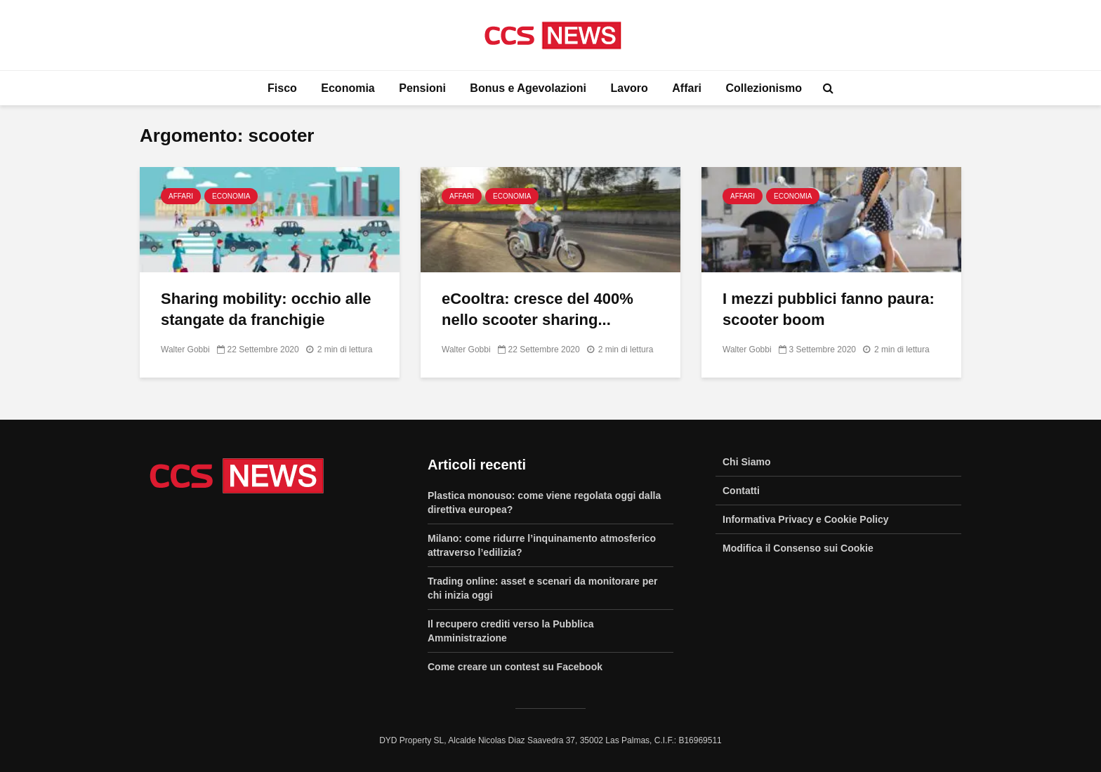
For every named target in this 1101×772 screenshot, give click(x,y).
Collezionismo (764, 88)
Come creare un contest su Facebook (515, 666)
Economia (347, 88)
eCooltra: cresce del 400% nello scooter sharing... (537, 309)
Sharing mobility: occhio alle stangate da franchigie (266, 309)
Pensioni (422, 88)
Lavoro (628, 88)
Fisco (282, 88)
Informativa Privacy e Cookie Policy (806, 519)
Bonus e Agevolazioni (528, 88)
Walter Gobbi (185, 349)
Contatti (741, 490)
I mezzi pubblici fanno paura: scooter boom (829, 309)
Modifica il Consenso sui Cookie (798, 548)
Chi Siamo (746, 461)
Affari (686, 88)
